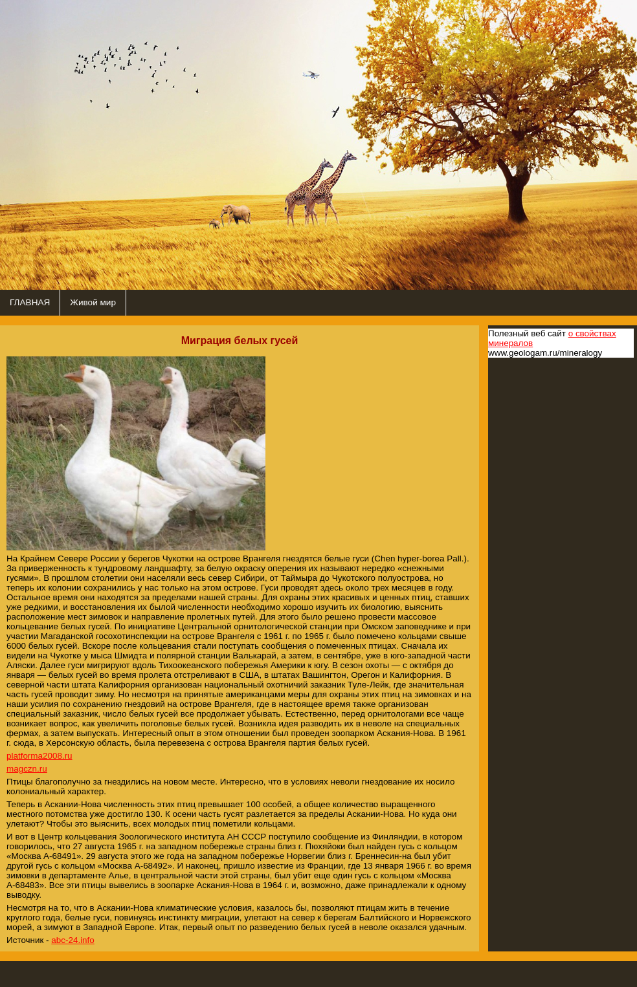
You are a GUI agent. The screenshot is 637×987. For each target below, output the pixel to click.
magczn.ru (26, 769)
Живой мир (93, 302)
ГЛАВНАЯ (30, 302)
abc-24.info (73, 940)
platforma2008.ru (39, 756)
